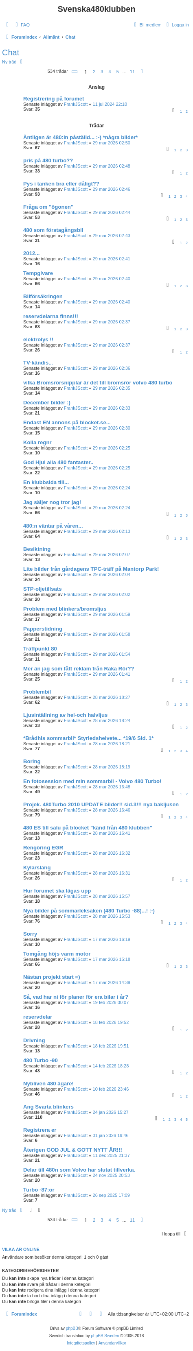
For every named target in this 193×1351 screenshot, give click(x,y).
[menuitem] (21, 25)
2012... (31, 253)
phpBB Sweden (105, 1336)
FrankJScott (76, 104)
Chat (10, 52)
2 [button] (94, 71)
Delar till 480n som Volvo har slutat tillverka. (79, 1170)
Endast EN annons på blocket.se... (67, 422)
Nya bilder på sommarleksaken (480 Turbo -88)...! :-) (89, 911)
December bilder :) (46, 402)
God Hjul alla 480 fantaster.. (58, 462)
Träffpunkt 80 (40, 649)
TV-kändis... (38, 363)
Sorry (30, 934)
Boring (32, 761)
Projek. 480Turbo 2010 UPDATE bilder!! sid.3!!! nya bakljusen (101, 804)
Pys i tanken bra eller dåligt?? (61, 184)
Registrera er (39, 1130)
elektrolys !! (38, 339)
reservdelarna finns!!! (50, 316)
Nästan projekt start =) (51, 977)
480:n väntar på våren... (53, 526)
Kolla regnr (37, 442)
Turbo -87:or (39, 1190)
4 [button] (110, 71)
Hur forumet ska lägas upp (57, 891)
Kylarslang (36, 867)
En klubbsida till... (46, 482)
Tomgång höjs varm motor (56, 954)
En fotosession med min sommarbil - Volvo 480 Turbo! (92, 781)
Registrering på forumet (53, 99)
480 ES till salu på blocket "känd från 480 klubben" (87, 828)
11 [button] (132, 71)
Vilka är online (20, 1249)
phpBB (72, 1328)
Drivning (34, 1040)
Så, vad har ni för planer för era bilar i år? (75, 997)
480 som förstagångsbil (53, 230)
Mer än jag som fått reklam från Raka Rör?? (78, 669)
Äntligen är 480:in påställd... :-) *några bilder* (80, 137)
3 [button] (102, 71)
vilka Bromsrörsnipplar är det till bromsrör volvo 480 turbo (97, 383)
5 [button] (117, 71)
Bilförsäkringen (43, 296)
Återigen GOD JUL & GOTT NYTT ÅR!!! (72, 1150)
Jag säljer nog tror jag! (52, 502)
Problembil (37, 692)
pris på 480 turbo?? (48, 160)
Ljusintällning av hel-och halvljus (65, 715)
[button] (75, 72)
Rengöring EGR (43, 848)
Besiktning (36, 549)
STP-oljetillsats (42, 589)
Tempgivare (38, 273)
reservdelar (37, 1017)
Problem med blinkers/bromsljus (64, 609)
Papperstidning (42, 629)
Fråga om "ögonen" (48, 207)
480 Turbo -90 (40, 1060)
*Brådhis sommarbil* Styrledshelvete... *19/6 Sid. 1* (88, 738)
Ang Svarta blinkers (48, 1107)
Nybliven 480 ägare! (48, 1083)
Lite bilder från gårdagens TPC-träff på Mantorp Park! (91, 569)
